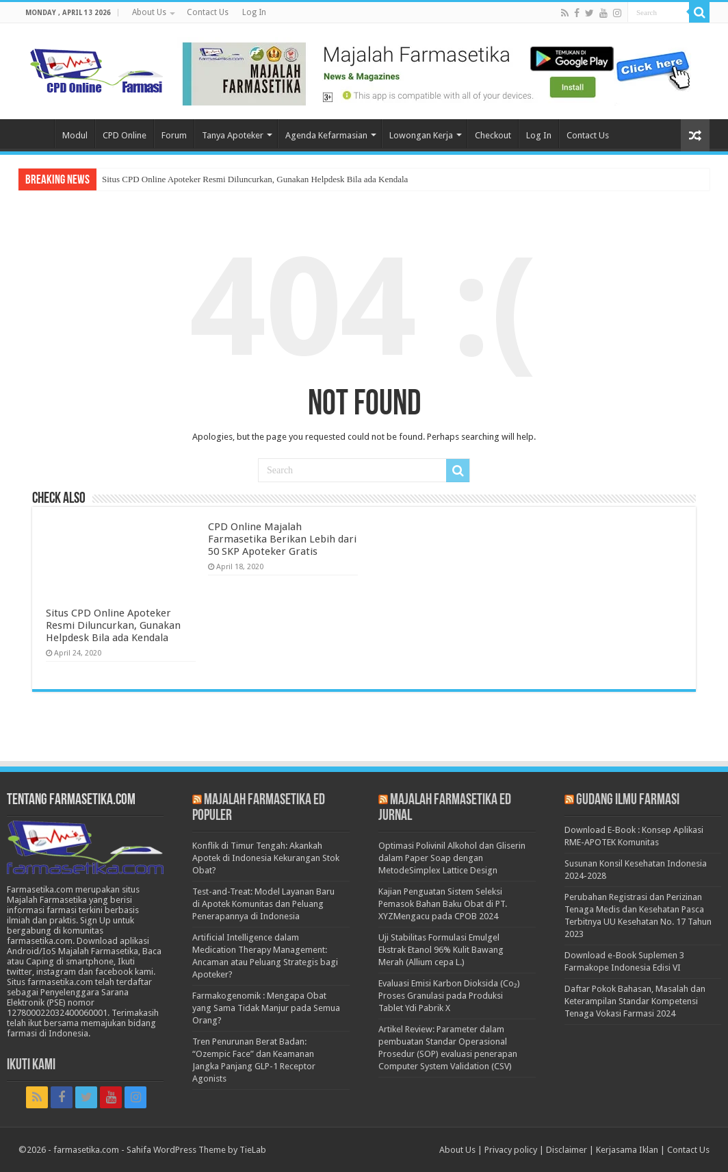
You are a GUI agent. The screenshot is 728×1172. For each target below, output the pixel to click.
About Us (149, 12)
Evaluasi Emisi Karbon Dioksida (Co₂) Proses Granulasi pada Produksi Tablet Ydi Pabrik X (449, 995)
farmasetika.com (86, 1150)
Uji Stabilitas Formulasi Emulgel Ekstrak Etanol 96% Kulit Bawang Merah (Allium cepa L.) (441, 949)
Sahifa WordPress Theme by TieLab (196, 1150)
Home (36, 133)
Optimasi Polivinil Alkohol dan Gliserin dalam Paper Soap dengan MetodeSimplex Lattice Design (451, 857)
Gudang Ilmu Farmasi (627, 800)
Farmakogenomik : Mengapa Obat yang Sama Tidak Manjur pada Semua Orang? (266, 1007)
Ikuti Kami (31, 1065)
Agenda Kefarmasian (326, 135)
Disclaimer (566, 1150)
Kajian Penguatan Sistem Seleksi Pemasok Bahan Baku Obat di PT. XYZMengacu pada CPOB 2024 (442, 903)
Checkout (493, 135)
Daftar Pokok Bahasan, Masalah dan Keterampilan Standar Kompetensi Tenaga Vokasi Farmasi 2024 (634, 1001)
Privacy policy (510, 1150)
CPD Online (124, 135)
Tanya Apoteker (232, 135)
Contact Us (208, 12)
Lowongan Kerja (421, 135)
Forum (174, 135)
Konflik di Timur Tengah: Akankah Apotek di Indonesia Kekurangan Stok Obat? (265, 857)
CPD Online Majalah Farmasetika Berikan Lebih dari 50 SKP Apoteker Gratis (282, 539)
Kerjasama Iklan (627, 1150)
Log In (254, 12)
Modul (75, 135)
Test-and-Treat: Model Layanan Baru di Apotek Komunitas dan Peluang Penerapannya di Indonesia (263, 903)
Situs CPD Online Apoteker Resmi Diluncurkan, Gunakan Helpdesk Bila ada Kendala (255, 179)
